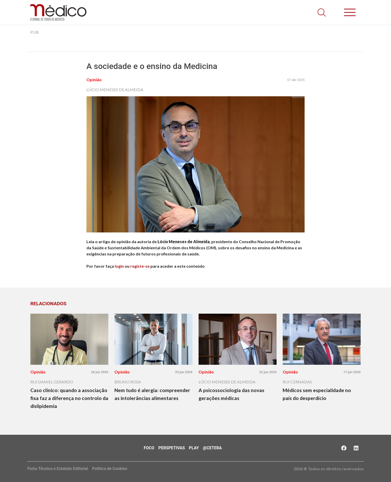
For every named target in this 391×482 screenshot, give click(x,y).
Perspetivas (171, 447)
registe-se (140, 266)
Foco (149, 447)
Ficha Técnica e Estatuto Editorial (57, 468)
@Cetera (212, 447)
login (119, 266)
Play (194, 447)
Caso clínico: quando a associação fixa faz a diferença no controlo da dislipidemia (69, 398)
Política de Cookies (109, 468)
